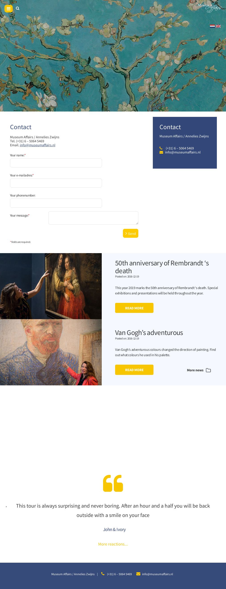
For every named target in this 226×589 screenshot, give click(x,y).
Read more (134, 286)
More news (198, 348)
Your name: (18, 155)
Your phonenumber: (22, 180)
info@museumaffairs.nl (37, 145)
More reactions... (113, 522)
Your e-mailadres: (22, 168)
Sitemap (89, 569)
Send (130, 211)
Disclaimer (103, 569)
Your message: (19, 193)
